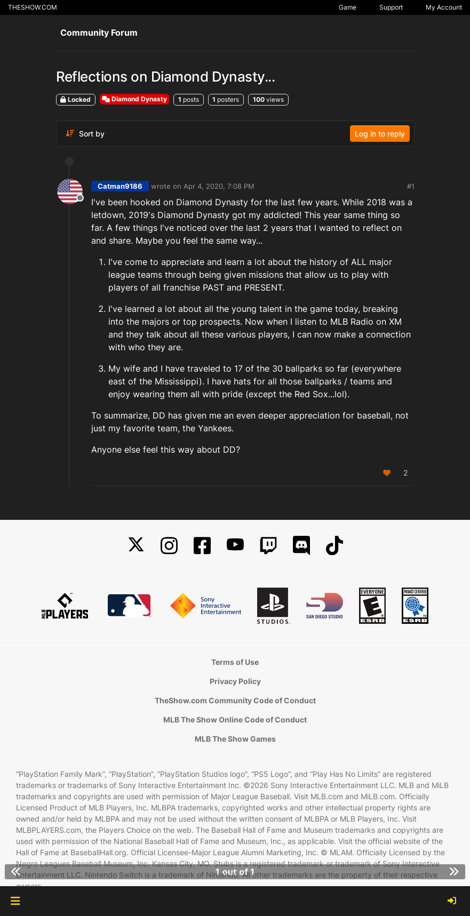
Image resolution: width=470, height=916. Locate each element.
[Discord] (301, 546)
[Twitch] (268, 546)
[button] (15, 901)
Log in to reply (380, 133)
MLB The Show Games (235, 738)
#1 (411, 186)
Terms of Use (235, 661)
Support (391, 7)
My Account (444, 7)
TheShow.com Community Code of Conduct (235, 700)
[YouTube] (235, 546)
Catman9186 (120, 186)
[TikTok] (334, 546)
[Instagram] (169, 546)
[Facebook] (202, 546)
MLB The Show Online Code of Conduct (235, 719)
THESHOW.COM (32, 7)
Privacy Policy (235, 681)
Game (347, 7)
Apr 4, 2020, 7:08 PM (219, 186)
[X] (136, 546)
